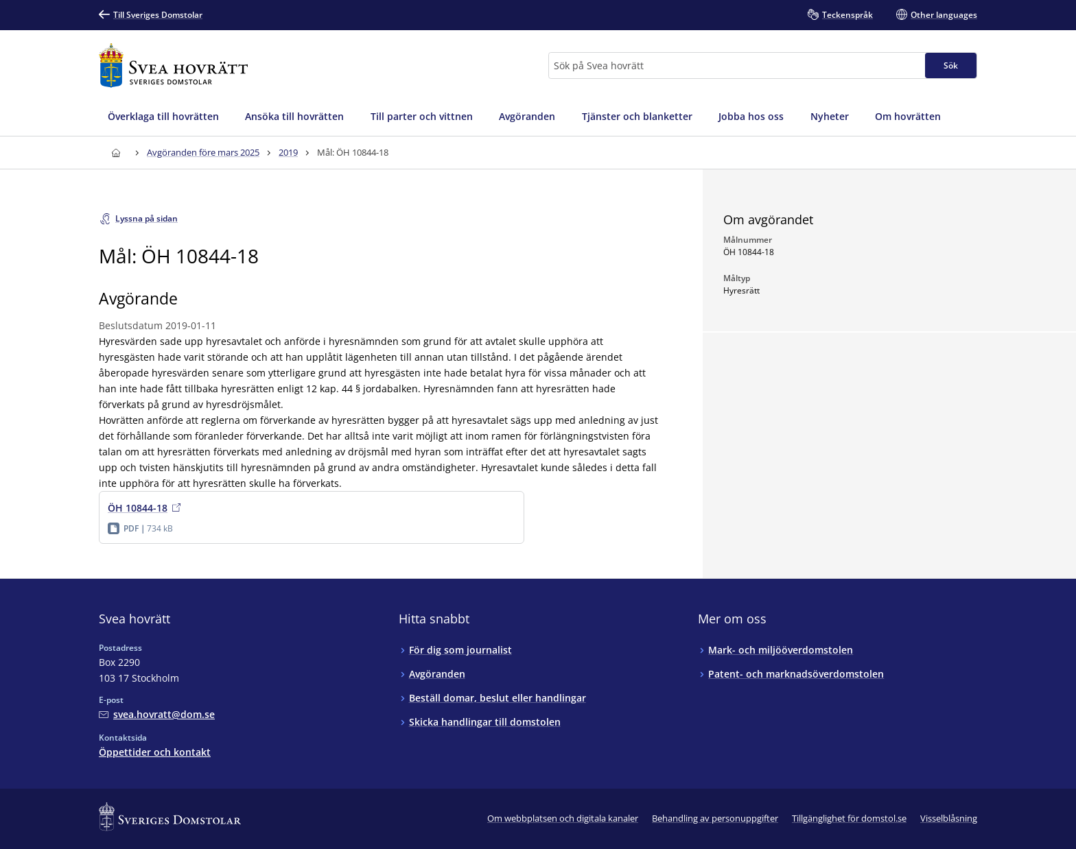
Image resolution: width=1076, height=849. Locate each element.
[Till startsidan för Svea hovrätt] (173, 65)
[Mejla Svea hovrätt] (157, 714)
